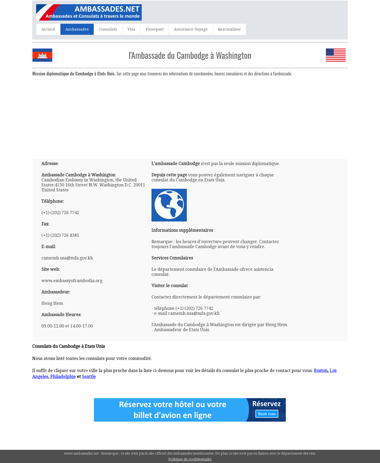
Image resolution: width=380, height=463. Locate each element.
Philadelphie (63, 376)
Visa (131, 29)
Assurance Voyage (191, 29)
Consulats (108, 29)
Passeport (155, 29)
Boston (320, 370)
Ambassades (77, 29)
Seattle (89, 376)
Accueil (48, 29)
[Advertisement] (190, 115)
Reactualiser (229, 29)
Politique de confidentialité (190, 459)
